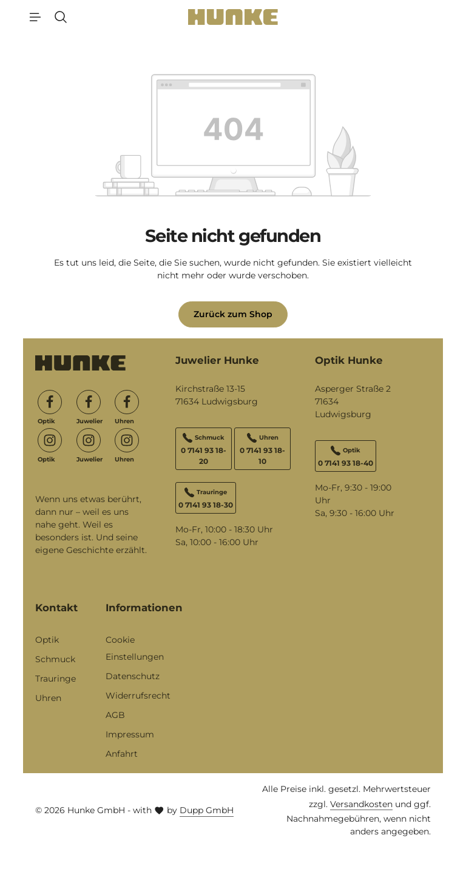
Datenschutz (133, 676)
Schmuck (55, 659)
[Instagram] (50, 440)
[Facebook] (50, 402)
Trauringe (55, 678)
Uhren (48, 698)
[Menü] (35, 17)
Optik (47, 639)
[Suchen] (61, 17)
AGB (115, 714)
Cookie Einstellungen (135, 648)
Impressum (130, 734)
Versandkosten (361, 804)
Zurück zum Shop (233, 314)
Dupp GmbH (207, 810)
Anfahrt (122, 753)
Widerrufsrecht (138, 695)
